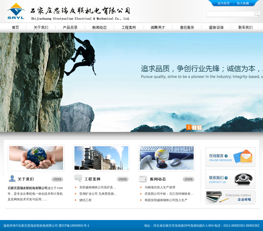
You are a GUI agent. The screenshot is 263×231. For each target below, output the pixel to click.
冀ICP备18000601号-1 (74, 225)
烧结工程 (85, 200)
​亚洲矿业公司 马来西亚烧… (98, 194)
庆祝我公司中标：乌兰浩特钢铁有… (169, 194)
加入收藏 (243, 3)
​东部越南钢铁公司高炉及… (97, 187)
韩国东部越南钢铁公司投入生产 (166, 200)
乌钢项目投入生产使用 (160, 187)
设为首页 (224, 3)
